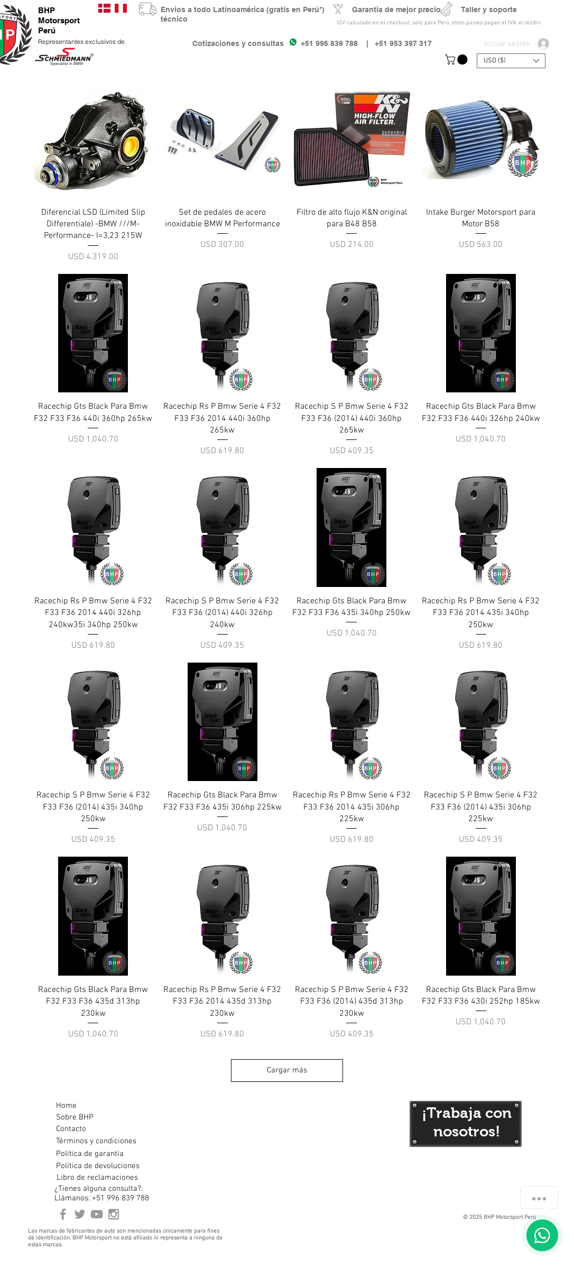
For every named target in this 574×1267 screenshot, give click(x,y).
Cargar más (287, 1070)
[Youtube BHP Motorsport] (96, 1214)
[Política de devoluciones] (98, 1166)
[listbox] (511, 60)
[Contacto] (93, 1129)
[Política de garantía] (89, 1154)
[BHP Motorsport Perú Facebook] (62, 1214)
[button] (457, 59)
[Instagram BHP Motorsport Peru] (113, 1214)
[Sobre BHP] (93, 1118)
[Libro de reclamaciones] (97, 1178)
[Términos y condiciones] (95, 1141)
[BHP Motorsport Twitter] (79, 1214)
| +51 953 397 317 (395, 43)
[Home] (93, 1106)
